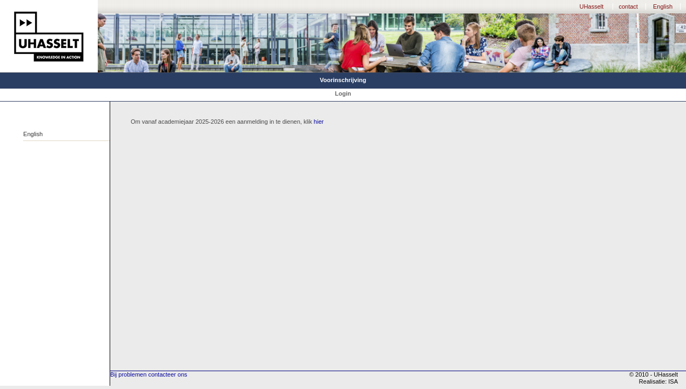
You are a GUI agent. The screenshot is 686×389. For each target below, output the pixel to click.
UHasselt (592, 6)
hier (319, 121)
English (662, 6)
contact (627, 6)
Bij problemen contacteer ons (148, 374)
